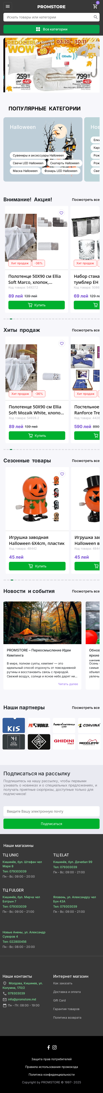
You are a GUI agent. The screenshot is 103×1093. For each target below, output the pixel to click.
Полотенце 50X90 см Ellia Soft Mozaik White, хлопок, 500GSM (41, 410)
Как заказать (62, 983)
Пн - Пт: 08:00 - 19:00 (21, 1005)
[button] (4, 449)
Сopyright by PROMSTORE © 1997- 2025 (51, 1082)
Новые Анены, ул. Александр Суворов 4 (24, 934)
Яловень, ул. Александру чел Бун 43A (74, 899)
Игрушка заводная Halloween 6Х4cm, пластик (42, 540)
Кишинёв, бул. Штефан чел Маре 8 (22, 864)
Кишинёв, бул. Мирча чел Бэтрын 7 (21, 899)
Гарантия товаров (66, 1009)
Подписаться (51, 823)
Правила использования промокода (51, 1067)
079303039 (14, 993)
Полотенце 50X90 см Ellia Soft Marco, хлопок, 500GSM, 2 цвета (39, 279)
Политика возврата (67, 1017)
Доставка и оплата (67, 992)
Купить (41, 305)
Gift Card (59, 1000)
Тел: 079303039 (14, 871)
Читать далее (68, 684)
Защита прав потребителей (51, 1059)
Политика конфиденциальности (52, 1074)
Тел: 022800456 (14, 941)
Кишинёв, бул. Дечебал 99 (72, 862)
